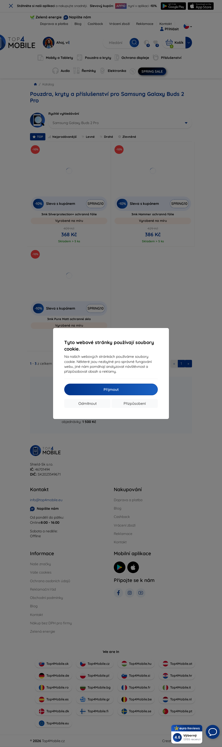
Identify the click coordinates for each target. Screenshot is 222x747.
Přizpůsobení (135, 403)
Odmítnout (87, 403)
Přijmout (111, 389)
